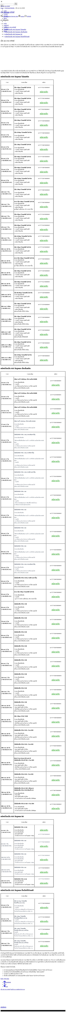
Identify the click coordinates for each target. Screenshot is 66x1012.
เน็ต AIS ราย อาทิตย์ (5, 989)
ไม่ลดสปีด (6, 17)
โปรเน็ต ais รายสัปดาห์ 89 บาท (17, 989)
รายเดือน (6, 15)
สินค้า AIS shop (5, 978)
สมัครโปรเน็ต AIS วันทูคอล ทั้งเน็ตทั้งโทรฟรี (17, 36)
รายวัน (5, 11)
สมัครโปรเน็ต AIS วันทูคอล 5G (13, 34)
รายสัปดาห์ (6, 13)
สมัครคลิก (44, 92)
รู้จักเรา (5, 18)
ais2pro (3, 1007)
